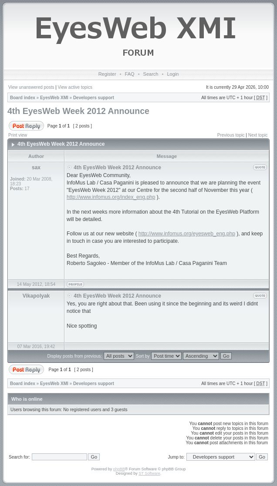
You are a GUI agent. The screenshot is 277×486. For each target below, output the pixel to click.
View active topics (75, 87)
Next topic (257, 135)
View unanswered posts (31, 87)
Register (107, 74)
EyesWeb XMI (54, 97)
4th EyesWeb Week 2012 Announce (78, 111)
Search (151, 74)
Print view (17, 135)
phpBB (119, 469)
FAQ (130, 74)
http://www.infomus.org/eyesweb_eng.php (186, 234)
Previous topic (231, 135)
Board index (22, 97)
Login (173, 74)
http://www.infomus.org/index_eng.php (111, 197)
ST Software (149, 473)
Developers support (93, 97)
